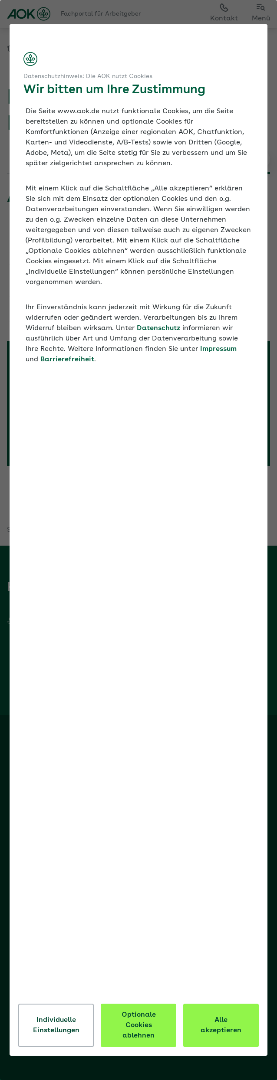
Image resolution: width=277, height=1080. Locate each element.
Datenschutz (159, 328)
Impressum (219, 349)
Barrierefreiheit (68, 359)
